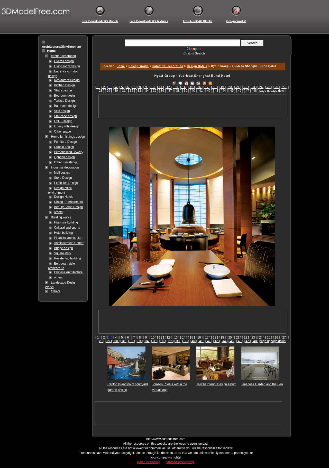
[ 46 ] (239, 90)
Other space (62, 131)
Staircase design (65, 116)
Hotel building (63, 233)
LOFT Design (63, 121)
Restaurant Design (66, 80)
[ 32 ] (131, 90)
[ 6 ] (128, 87)
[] (110, 87)
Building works (61, 217)
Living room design (67, 66)
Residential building (67, 258)
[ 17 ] (206, 87)
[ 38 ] (178, 90)
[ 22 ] (245, 87)
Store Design (63, 178)
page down (278, 90)
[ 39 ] (185, 90)
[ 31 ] (123, 90)
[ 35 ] (154, 90)
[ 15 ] (191, 87)
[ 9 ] (146, 87)
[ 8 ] (139, 87)
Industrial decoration (65, 167)
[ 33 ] (139, 90)
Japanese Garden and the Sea (262, 384)
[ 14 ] (183, 87)
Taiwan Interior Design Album (216, 384)
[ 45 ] (232, 90)
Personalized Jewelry (68, 152)
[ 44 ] (224, 90)
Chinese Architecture (68, 272)
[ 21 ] (237, 87)
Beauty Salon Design (68, 207)
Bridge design (63, 248)
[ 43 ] (216, 90)
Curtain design (64, 147)
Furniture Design (65, 142)
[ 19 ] (222, 87)
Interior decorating (63, 56)
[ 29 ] (108, 90)
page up (264, 90)
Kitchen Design (64, 85)
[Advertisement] (191, 57)
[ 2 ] (103, 87)
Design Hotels (63, 197)
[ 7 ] (133, 87)
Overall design (64, 61)
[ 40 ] (193, 90)
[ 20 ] (229, 87)
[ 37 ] (170, 90)
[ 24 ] (261, 87)
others (58, 212)
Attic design (62, 111)
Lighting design (64, 157)
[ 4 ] (115, 87)
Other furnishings (65, 162)
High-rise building (66, 222)
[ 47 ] (247, 90)
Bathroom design (65, 106)
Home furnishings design (68, 136)
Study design (63, 90)
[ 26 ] (276, 87)
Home (121, 66)
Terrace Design (64, 100)
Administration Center (69, 243)
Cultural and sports (67, 227)
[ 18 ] (214, 87)
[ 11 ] (160, 87)
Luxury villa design (66, 126)
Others (55, 291)
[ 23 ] (253, 87)
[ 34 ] (146, 90)
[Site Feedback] (148, 462)
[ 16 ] (199, 87)
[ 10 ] (152, 87)
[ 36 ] (162, 90)
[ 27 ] (284, 87)
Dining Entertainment (68, 202)
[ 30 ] (116, 90)
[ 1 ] (97, 87)
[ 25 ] (268, 87)
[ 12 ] (168, 87)
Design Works (139, 66)
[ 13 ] (175, 87)
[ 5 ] (121, 87)
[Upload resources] (180, 462)
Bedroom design (65, 95)
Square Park (62, 253)
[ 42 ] (208, 90)
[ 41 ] (201, 90)
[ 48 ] (255, 90)
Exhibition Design (66, 183)
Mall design (62, 172)
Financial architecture (68, 238)
